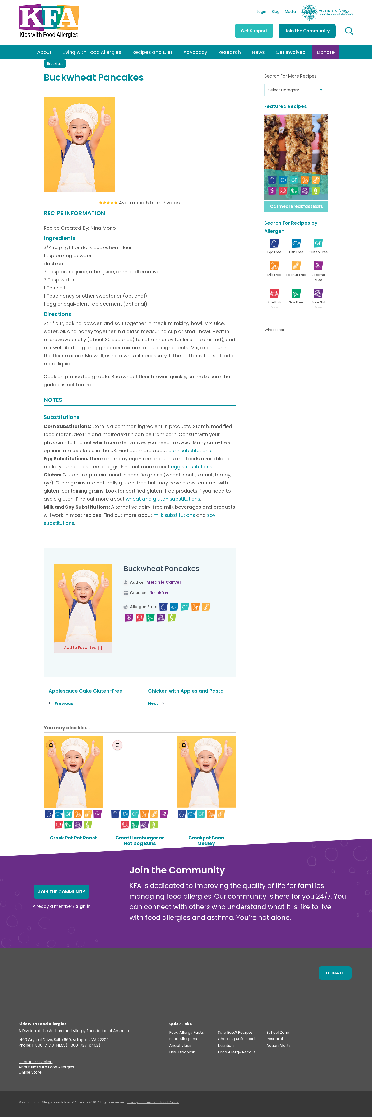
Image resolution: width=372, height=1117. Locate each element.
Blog (275, 12)
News (258, 52)
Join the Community (307, 31)
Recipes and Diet (152, 52)
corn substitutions (189, 450)
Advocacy (195, 52)
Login (261, 12)
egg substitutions (191, 466)
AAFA (348, 6)
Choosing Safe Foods (237, 1039)
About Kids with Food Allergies (46, 1068)
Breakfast (55, 63)
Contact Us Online (35, 1062)
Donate (326, 52)
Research (229, 52)
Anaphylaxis (180, 1045)
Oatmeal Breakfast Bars (296, 206)
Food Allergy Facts (186, 1032)
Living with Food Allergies (91, 52)
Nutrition (226, 1045)
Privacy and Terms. (141, 1102)
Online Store (30, 1073)
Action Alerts (278, 1045)
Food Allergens (183, 1039)
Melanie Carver (163, 582)
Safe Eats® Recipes (235, 1032)
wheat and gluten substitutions (163, 499)
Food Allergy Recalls (236, 1052)
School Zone (277, 1032)
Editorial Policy (167, 1102)
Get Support (254, 31)
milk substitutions (174, 515)
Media (290, 12)
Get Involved (291, 52)
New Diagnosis (182, 1052)
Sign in (83, 906)
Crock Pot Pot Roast (73, 837)
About (44, 52)
